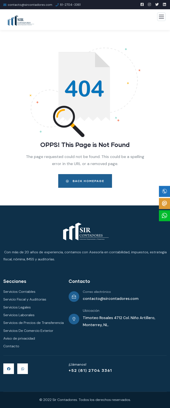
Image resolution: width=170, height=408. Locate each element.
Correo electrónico (97, 291)
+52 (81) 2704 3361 (90, 370)
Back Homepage (85, 181)
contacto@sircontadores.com (111, 298)
